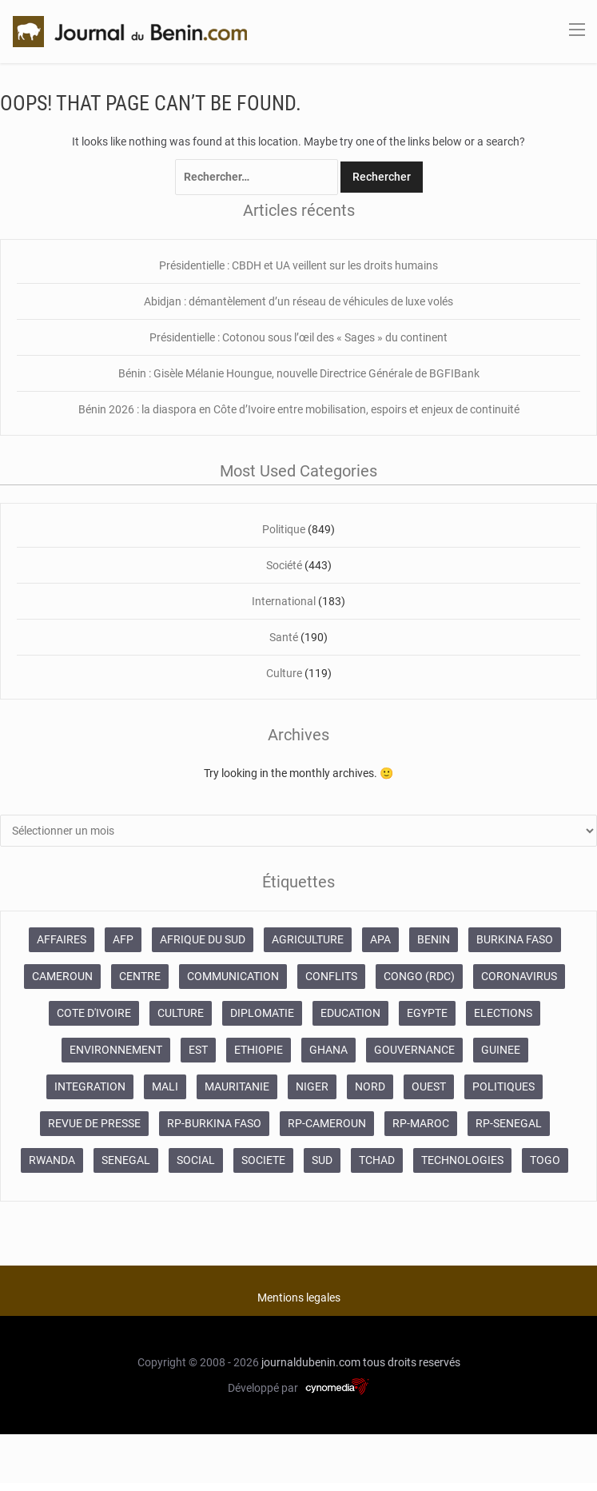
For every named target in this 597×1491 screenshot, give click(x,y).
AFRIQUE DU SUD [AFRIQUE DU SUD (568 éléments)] (202, 939)
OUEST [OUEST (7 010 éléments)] (429, 1086)
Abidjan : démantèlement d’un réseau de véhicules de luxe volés (298, 301)
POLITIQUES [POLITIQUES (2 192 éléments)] (503, 1086)
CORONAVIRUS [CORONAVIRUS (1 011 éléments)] (519, 976)
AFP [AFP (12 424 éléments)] (123, 939)
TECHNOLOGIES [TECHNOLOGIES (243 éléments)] (462, 1160)
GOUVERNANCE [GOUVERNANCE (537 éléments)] (414, 1049)
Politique (283, 529)
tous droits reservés (411, 1362)
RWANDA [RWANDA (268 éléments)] (52, 1160)
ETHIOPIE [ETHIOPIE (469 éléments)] (258, 1049)
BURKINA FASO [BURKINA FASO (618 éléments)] (514, 939)
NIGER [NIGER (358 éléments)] (312, 1086)
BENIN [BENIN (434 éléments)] (433, 939)
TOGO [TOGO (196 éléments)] (545, 1160)
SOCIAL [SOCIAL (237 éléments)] (196, 1160)
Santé (283, 637)
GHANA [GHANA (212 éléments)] (328, 1049)
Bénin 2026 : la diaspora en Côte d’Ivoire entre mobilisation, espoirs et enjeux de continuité (298, 409)
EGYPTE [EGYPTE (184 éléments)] (427, 1013)
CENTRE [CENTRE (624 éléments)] (140, 976)
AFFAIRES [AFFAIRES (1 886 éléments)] (61, 939)
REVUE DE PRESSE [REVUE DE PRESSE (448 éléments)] (94, 1123)
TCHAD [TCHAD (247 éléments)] (377, 1160)
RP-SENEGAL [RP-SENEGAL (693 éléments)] (509, 1123)
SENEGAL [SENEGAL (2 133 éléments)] (125, 1160)
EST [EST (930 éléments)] (198, 1049)
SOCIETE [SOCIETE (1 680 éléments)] (263, 1160)
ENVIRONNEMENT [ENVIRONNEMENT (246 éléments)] (116, 1049)
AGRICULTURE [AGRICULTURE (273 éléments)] (308, 939)
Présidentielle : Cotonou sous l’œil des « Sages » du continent (298, 337)
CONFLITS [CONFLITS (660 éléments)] (331, 976)
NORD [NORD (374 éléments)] (370, 1086)
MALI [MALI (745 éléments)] (165, 1086)
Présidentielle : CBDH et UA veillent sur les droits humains (298, 265)
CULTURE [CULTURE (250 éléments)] (180, 1013)
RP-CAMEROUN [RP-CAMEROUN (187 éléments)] (327, 1123)
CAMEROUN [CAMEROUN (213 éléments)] (62, 976)
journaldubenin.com (310, 1362)
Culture (284, 673)
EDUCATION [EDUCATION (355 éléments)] (350, 1013)
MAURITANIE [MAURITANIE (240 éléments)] (237, 1086)
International (284, 601)
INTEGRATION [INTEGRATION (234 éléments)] (89, 1086)
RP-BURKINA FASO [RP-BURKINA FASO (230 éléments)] (214, 1123)
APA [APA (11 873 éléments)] (380, 939)
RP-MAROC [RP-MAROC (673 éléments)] (420, 1123)
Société (284, 565)
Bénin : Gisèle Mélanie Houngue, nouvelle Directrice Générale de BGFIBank (299, 373)
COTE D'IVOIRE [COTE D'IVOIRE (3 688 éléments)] (94, 1013)
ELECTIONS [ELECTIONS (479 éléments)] (503, 1013)
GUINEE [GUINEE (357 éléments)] (500, 1049)
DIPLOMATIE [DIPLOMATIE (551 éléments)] (262, 1013)
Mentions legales (298, 1297)
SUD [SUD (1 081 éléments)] (322, 1160)
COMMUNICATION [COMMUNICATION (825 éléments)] (233, 976)
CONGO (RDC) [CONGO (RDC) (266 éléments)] (419, 976)
